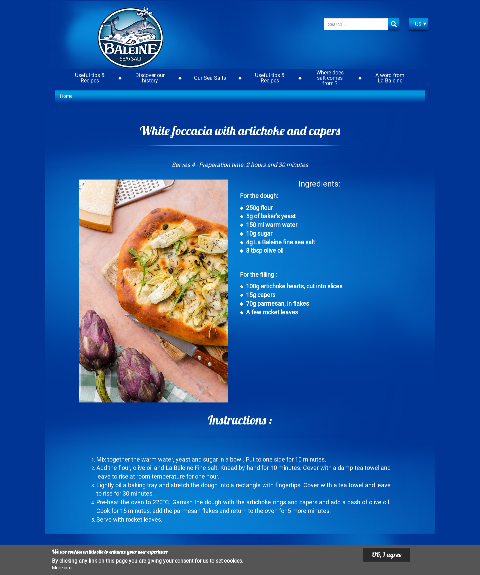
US (418, 24)
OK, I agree (386, 555)
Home (66, 96)
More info (62, 568)
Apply (393, 24)
